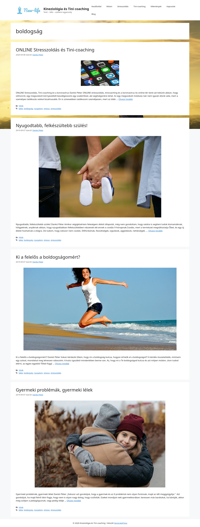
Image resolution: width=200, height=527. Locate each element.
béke (21, 108)
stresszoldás (56, 108)
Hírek (21, 106)
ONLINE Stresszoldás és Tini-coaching (55, 50)
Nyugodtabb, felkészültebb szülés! (52, 125)
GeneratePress (120, 523)
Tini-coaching (140, 6)
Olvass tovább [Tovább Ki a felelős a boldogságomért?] (62, 363)
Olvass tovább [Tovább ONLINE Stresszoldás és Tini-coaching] (125, 99)
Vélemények (156, 6)
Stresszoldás (122, 6)
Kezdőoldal (96, 6)
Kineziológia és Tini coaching (66, 9)
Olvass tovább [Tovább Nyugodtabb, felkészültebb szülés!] (155, 230)
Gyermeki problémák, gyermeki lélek (54, 390)
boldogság (28, 108)
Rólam (109, 6)
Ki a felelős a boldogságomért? (48, 257)
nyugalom (38, 108)
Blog (94, 14)
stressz (47, 108)
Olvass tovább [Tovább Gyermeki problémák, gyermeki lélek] (74, 500)
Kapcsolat (171, 6)
